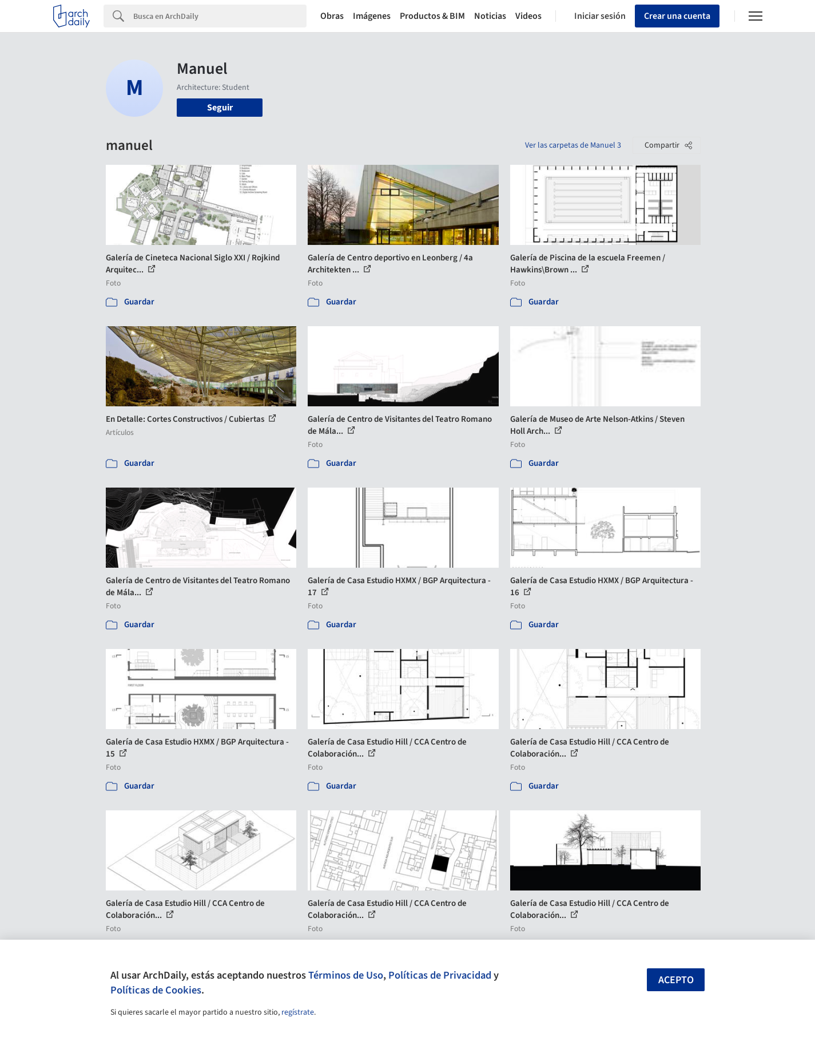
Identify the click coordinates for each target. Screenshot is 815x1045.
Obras (332, 16)
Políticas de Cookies (155, 990)
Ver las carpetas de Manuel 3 (573, 145)
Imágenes (372, 16)
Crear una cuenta (677, 16)
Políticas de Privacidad (439, 975)
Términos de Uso (345, 975)
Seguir (220, 107)
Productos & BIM (432, 16)
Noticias (490, 16)
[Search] (220, 16)
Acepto (676, 980)
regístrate (297, 1012)
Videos (528, 16)
